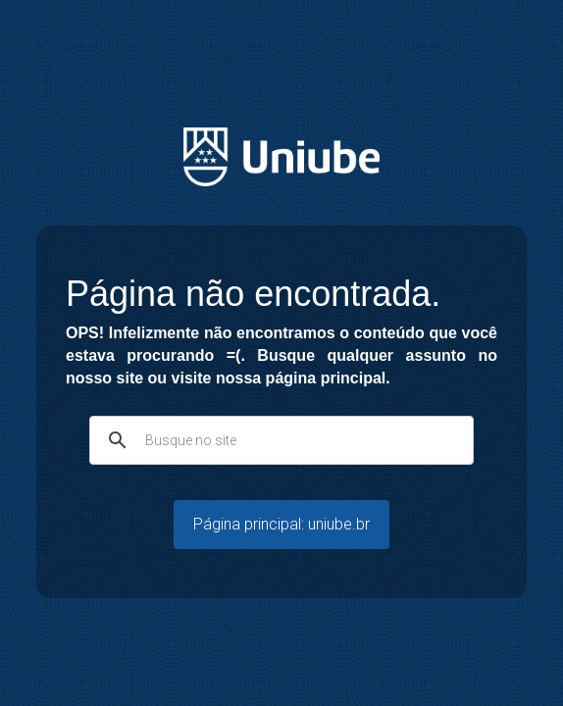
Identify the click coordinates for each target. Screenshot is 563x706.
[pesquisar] (278, 440)
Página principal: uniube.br (281, 524)
